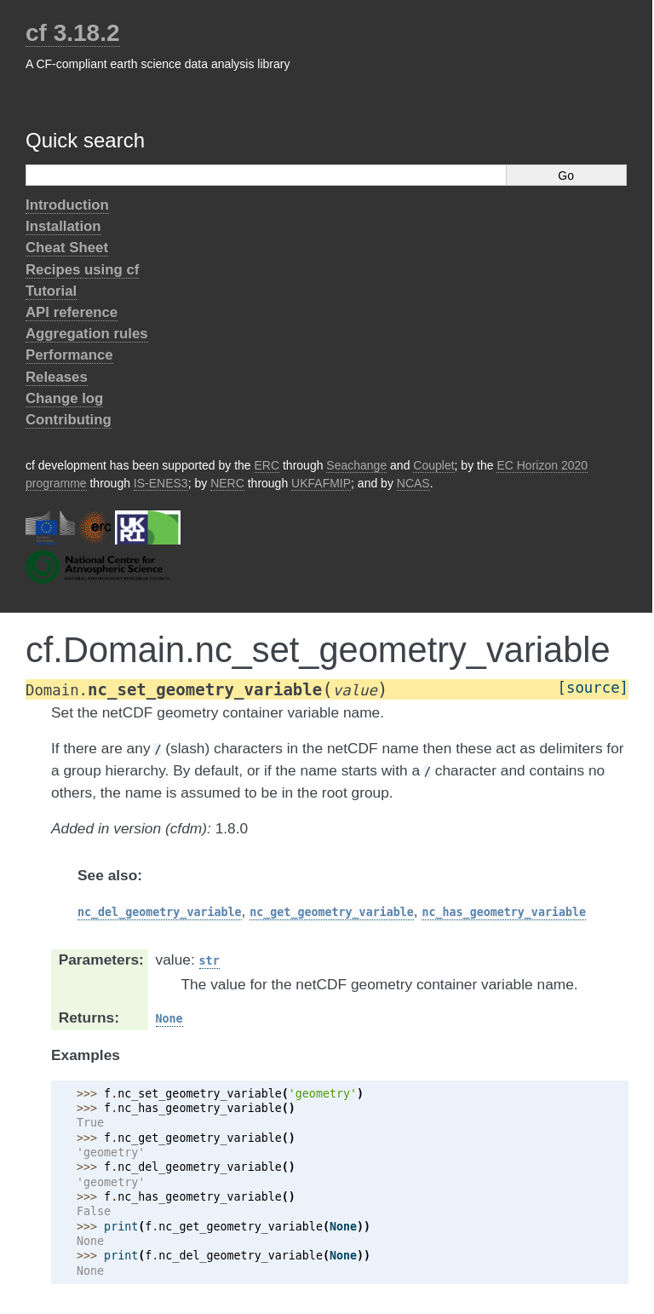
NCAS (413, 483)
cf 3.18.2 (73, 33)
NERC (227, 483)
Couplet (433, 465)
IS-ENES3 (161, 483)
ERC (267, 465)
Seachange (356, 465)
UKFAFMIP (321, 483)
